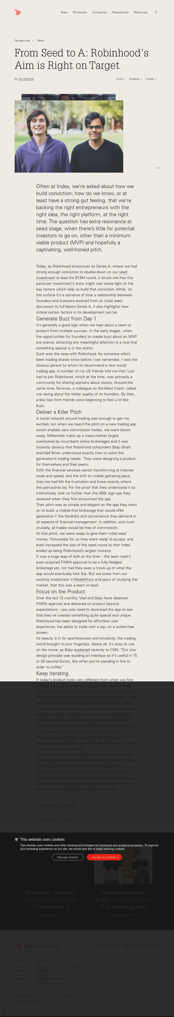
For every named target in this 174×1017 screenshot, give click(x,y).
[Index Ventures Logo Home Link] (17, 12)
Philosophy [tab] (80, 12)
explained (82, 649)
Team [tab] (64, 12)
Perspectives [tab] (120, 12)
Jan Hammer (26, 78)
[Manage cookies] (68, 857)
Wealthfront (84, 579)
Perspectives (22, 41)
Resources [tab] (141, 12)
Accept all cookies (104, 857)
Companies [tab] (99, 12)
